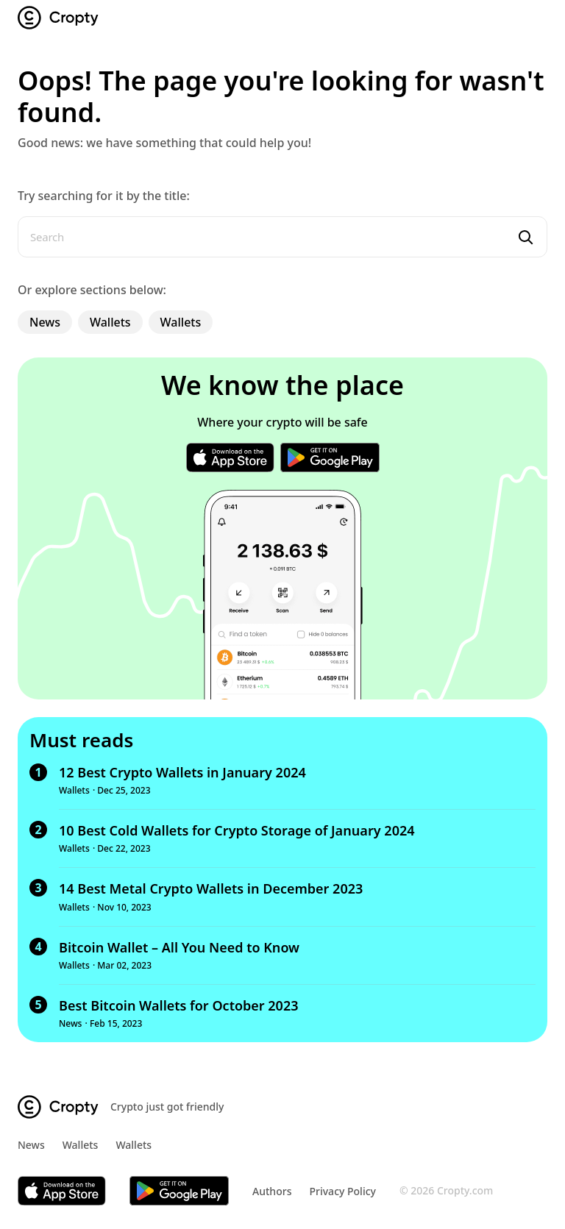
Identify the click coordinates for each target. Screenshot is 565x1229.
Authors (271, 1191)
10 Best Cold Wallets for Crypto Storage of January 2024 (237, 830)
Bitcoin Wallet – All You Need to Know (179, 947)
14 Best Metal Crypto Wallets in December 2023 (211, 888)
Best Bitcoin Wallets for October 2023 (179, 1005)
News (44, 322)
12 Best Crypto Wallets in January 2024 (182, 772)
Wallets (110, 322)
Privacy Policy (342, 1191)
